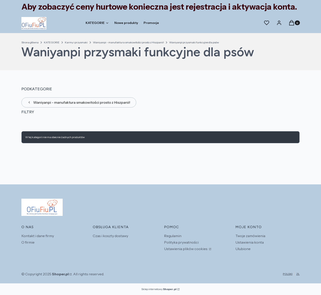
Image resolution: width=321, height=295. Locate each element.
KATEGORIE (52, 42)
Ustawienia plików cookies (186, 249)
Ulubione (243, 249)
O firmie (28, 242)
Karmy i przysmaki (76, 42)
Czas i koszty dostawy (110, 236)
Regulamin (172, 236)
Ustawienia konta (249, 242)
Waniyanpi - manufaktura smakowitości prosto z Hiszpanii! (128, 42)
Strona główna (30, 42)
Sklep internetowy (159, 289)
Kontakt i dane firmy (37, 236)
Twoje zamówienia (250, 236)
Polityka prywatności (181, 242)
